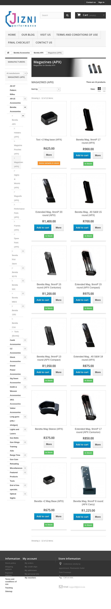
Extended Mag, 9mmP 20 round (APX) (49, 214)
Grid (99, 89)
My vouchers (30, 578)
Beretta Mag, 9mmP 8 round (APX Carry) (88, 503)
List (104, 89)
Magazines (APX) (17, 170)
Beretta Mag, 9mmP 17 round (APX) (88, 141)
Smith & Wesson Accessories (15, 396)
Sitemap (8, 591)
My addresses (31, 570)
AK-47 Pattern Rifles (13, 95)
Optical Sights (13, 501)
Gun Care (14, 465)
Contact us (91, 2)
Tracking (9, 588)
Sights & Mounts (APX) (17, 186)
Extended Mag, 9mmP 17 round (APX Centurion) (88, 431)
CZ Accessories (15, 356)
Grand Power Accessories (15, 375)
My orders (29, 563)
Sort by (34, 89)
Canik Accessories (15, 348)
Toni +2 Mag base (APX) (49, 139)
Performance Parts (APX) (17, 218)
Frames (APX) (17, 233)
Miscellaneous (16, 474)
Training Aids (13, 454)
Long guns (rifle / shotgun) (14, 426)
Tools (12, 486)
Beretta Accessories (15, 115)
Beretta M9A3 (15, 305)
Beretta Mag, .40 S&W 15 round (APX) (88, 214)
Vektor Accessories (15, 416)
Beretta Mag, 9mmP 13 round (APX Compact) (49, 358)
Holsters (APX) (17, 140)
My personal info (32, 574)
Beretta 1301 (15, 318)
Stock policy (10, 563)
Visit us (45, 34)
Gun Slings (15, 448)
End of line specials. (14, 493)
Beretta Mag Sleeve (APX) (49, 429)
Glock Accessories (15, 365)
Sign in (101, 2)
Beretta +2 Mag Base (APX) (49, 501)
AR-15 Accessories (15, 106)
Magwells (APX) (17, 203)
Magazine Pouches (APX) (17, 155)
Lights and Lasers (14, 437)
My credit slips (31, 567)
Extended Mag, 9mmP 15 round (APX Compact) (88, 286)
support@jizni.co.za (77, 587)
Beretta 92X (15, 292)
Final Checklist (19, 42)
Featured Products (14, 480)
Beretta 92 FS (15, 280)
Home (12, 34)
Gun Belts (14, 443)
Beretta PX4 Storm (15, 265)
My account (30, 558)
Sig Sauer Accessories (15, 386)
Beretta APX (15, 127)
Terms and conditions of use (77, 34)
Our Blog (28, 34)
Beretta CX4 (15, 330)
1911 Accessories (15, 407)
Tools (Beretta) (15, 339)
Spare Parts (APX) (16, 248)
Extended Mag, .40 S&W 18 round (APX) (88, 358)
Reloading (14, 469)
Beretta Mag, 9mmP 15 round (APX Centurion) (49, 286)
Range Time (15, 461)
